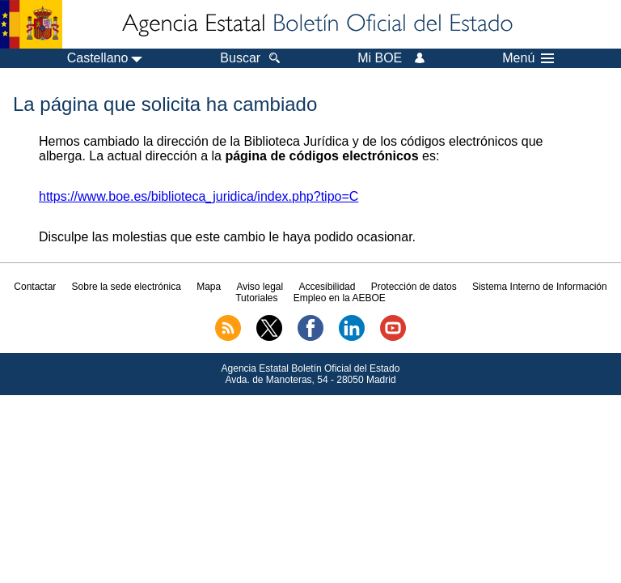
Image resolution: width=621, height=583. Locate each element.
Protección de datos (414, 286)
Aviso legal (259, 286)
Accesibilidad (326, 286)
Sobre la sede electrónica (126, 286)
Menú (528, 58)
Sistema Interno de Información (539, 286)
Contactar (35, 286)
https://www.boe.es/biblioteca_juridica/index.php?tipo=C (198, 196)
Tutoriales (256, 298)
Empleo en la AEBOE (340, 298)
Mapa (208, 286)
